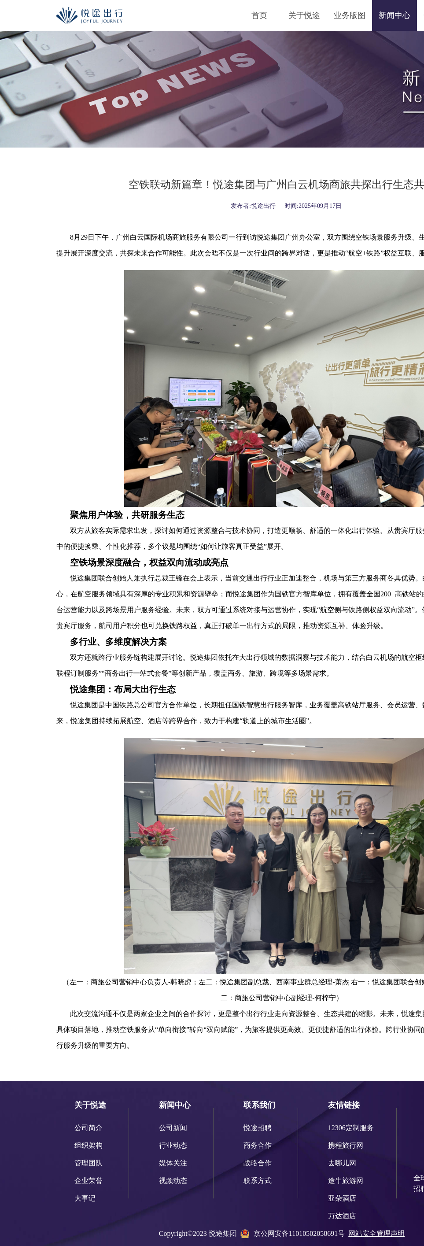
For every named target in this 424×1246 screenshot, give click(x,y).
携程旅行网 (345, 1145)
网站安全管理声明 (376, 1233)
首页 (259, 15)
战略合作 (257, 1163)
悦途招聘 (257, 1127)
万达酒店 (342, 1216)
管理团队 (88, 1163)
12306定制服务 (351, 1127)
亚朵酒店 (342, 1198)
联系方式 (257, 1180)
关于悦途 (304, 15)
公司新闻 (173, 1127)
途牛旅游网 (345, 1180)
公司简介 (88, 1127)
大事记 (85, 1198)
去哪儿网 (342, 1163)
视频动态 (173, 1180)
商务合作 (257, 1145)
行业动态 (173, 1145)
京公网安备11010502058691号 (299, 1233)
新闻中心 (394, 15)
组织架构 (88, 1145)
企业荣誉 (88, 1180)
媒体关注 (173, 1163)
